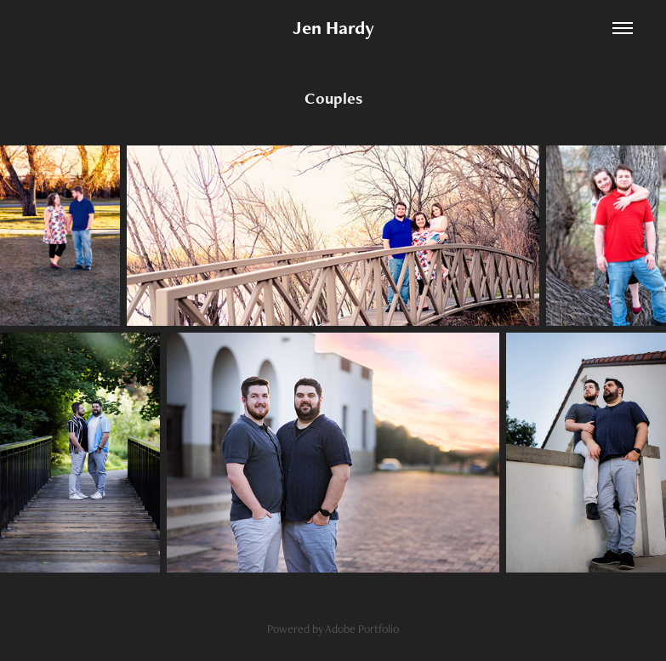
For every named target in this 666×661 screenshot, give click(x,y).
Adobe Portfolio (362, 628)
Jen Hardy (333, 27)
